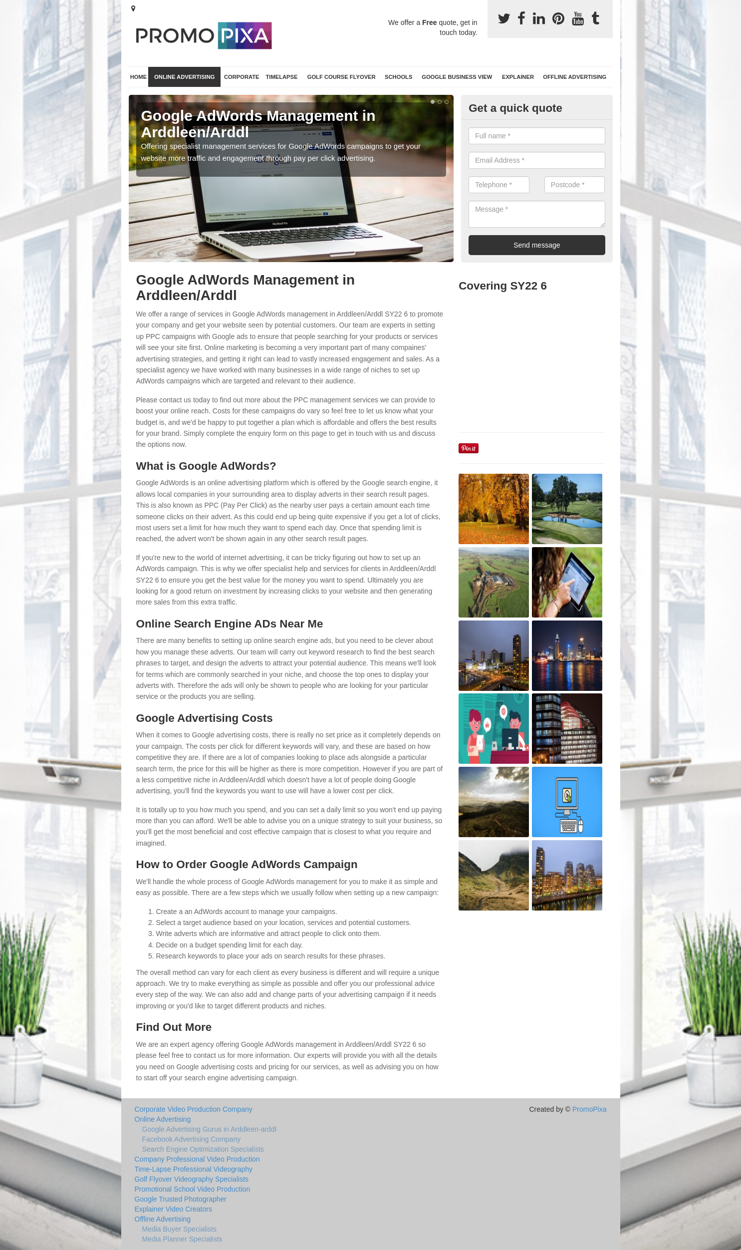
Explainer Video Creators (173, 1209)
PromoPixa (589, 1109)
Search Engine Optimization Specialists (203, 1149)
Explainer (518, 77)
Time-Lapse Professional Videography (194, 1169)
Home (138, 77)
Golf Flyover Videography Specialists (192, 1179)
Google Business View (457, 77)
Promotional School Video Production (192, 1189)
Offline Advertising (574, 77)
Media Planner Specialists (182, 1239)
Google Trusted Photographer (181, 1199)
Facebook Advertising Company (191, 1139)
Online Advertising (184, 77)
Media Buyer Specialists (179, 1229)
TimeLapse (281, 77)
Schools (398, 77)
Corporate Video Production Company (193, 1109)
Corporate (241, 77)
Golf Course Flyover (341, 77)
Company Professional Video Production (197, 1159)
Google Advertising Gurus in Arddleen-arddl (209, 1129)
